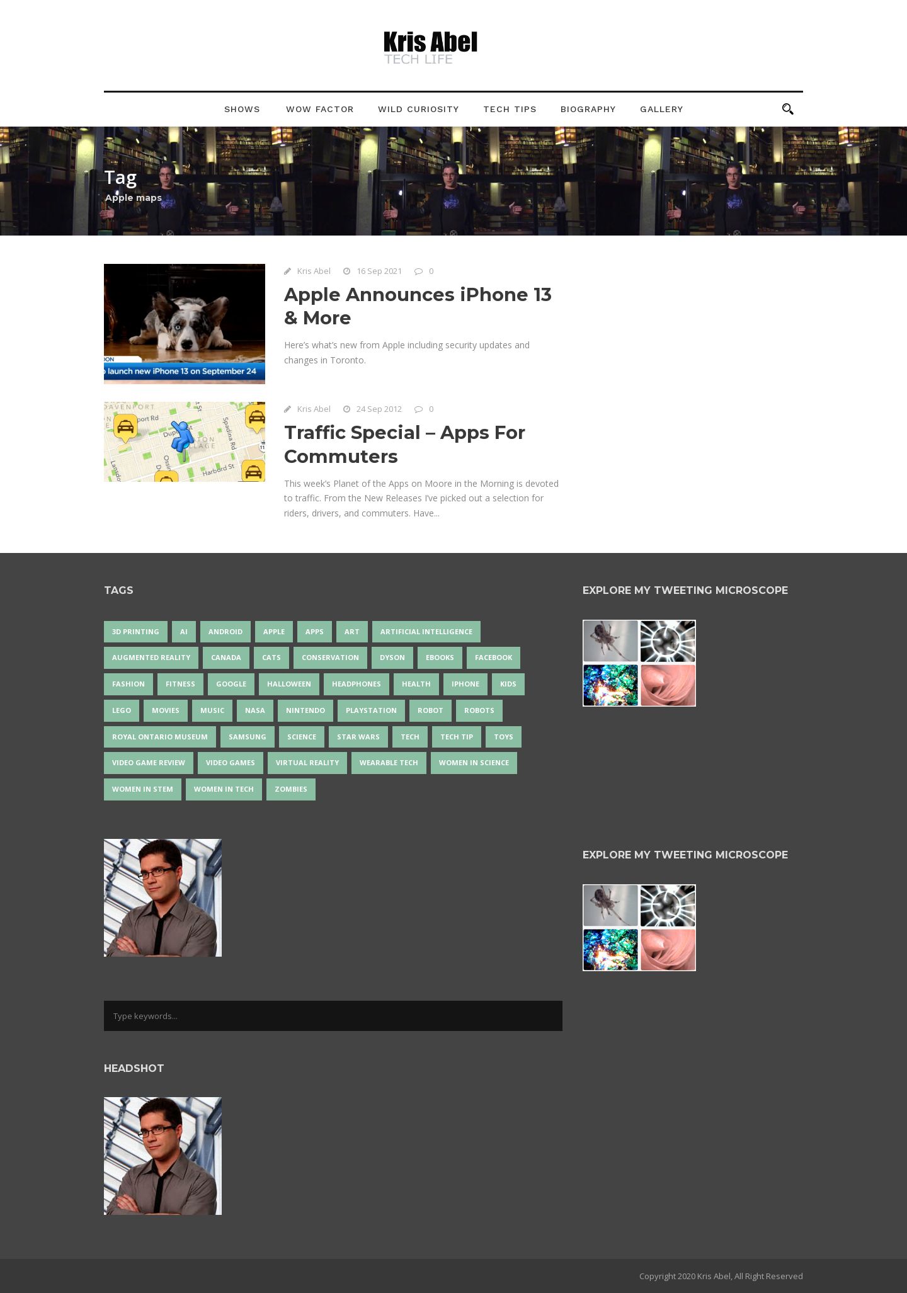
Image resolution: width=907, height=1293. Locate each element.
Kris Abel (314, 270)
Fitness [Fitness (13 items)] (180, 683)
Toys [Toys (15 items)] (503, 736)
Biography (588, 109)
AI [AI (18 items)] (184, 631)
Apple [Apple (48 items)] (274, 631)
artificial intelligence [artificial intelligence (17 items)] (426, 631)
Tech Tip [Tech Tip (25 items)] (456, 736)
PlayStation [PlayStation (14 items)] (371, 710)
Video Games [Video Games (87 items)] (230, 762)
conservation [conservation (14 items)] (330, 657)
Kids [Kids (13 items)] (508, 683)
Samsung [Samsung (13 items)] (247, 736)
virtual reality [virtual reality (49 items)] (307, 762)
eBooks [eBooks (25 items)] (440, 657)
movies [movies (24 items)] (166, 710)
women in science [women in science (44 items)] (474, 762)
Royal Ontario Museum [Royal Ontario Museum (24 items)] (160, 736)
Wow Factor (320, 109)
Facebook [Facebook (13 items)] (493, 657)
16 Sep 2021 (379, 270)
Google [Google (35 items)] (231, 683)
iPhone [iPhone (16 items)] (465, 683)
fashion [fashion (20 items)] (128, 683)
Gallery (661, 109)
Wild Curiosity (418, 109)
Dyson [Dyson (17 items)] (392, 657)
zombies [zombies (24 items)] (291, 789)
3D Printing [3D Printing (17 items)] (135, 631)
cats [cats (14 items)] (271, 657)
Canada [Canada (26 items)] (226, 657)
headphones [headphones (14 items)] (356, 683)
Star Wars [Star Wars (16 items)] (358, 736)
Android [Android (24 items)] (225, 631)
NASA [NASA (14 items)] (255, 710)
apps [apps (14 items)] (314, 631)
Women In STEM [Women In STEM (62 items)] (142, 789)
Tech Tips (510, 109)
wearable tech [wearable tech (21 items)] (389, 762)
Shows (242, 109)
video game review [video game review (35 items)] (148, 762)
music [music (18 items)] (212, 710)
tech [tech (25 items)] (410, 736)
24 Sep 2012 (379, 408)
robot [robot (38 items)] (430, 710)
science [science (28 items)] (301, 736)
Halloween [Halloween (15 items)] (289, 683)
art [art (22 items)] (352, 631)
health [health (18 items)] (416, 683)
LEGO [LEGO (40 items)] (121, 710)
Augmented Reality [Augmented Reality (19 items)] (151, 657)
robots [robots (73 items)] (479, 710)
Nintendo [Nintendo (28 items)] (305, 710)
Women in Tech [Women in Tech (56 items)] (224, 789)
